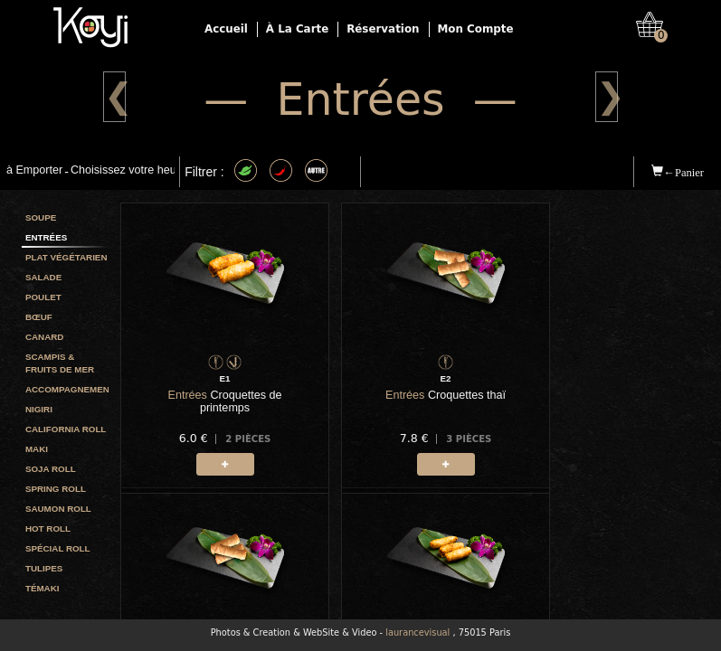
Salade (43, 277)
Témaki (42, 588)
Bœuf (38, 317)
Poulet (43, 297)
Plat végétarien (66, 257)
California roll (65, 429)
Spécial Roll (57, 548)
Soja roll (50, 469)
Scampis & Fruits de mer (59, 363)
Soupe (40, 217)
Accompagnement (67, 389)
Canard (44, 337)
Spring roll (55, 489)
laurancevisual (417, 632)
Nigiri (38, 409)
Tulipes (43, 568)
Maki (36, 449)
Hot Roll (48, 528)
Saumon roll (58, 509)
